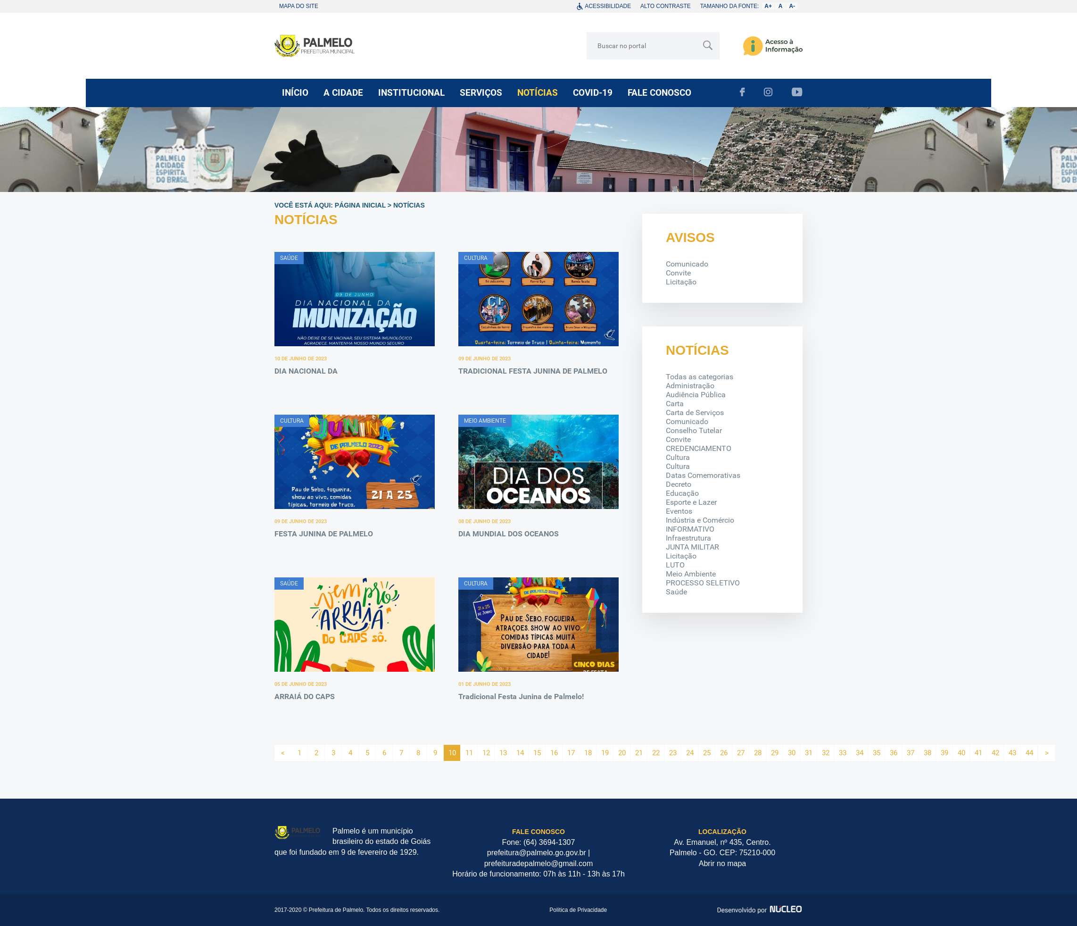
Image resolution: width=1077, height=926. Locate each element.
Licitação (681, 281)
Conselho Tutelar (694, 430)
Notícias (409, 205)
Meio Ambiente (691, 573)
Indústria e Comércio (700, 520)
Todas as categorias (699, 376)
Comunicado (687, 263)
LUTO (675, 564)
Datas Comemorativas (703, 475)
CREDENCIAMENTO (698, 448)
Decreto (678, 484)
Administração (690, 385)
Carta (675, 403)
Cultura (678, 457)
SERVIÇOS (481, 92)
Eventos (679, 511)
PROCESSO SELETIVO (703, 582)
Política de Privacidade (578, 910)
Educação (682, 493)
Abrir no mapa (722, 863)
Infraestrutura (688, 538)
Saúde (676, 591)
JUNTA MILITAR (692, 546)
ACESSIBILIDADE (608, 6)
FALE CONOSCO (659, 92)
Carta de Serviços (695, 412)
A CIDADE (343, 92)
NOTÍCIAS (537, 92)
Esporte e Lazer (691, 502)
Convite (678, 272)
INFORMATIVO (690, 529)
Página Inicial (360, 205)
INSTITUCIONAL (411, 92)
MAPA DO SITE (298, 6)
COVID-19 (593, 92)
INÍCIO (295, 92)
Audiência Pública (696, 394)
